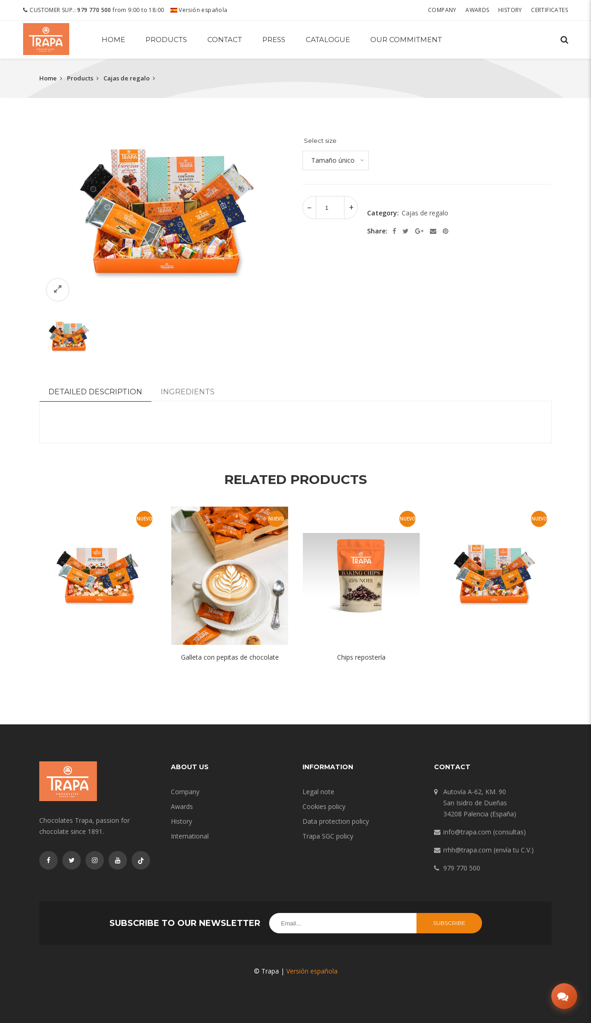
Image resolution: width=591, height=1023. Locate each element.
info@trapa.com (467, 831)
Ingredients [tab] (188, 391)
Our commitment (406, 39)
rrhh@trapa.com (467, 849)
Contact (224, 39)
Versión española (199, 10)
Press (273, 39)
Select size (320, 140)
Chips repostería (361, 657)
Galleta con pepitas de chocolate (230, 657)
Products (166, 39)
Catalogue (328, 39)
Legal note (318, 791)
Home (113, 39)
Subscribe (449, 922)
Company (442, 10)
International (190, 836)
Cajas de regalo (126, 78)
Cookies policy (323, 806)
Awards (477, 10)
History (510, 10)
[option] (164, 214)
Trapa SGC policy (327, 836)
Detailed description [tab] (95, 391)
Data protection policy (335, 821)
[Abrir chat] (564, 996)
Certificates (549, 10)
